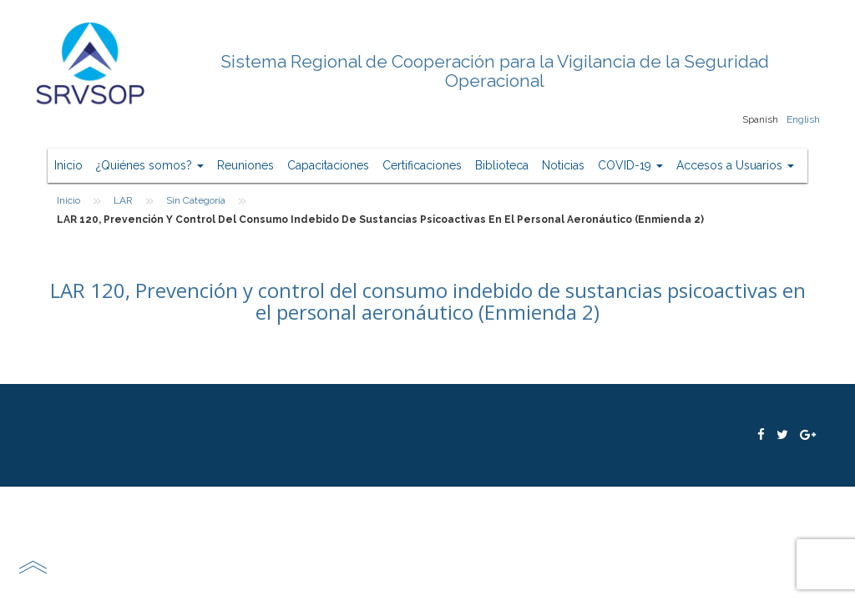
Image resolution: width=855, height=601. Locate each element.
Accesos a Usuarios (735, 165)
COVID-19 (630, 165)
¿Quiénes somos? (150, 165)
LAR (123, 200)
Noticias (563, 165)
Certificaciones (422, 165)
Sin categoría (195, 200)
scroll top (32, 567)
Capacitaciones (328, 165)
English (803, 119)
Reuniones (245, 165)
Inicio (68, 165)
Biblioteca (502, 165)
